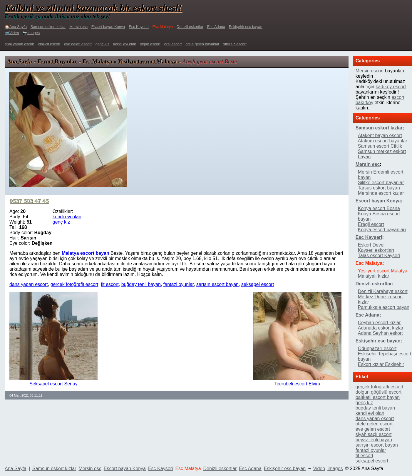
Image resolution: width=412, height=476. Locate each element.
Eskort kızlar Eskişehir (381, 364)
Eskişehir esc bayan (245, 26)
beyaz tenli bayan (374, 439)
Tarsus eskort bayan (379, 187)
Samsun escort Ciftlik (380, 146)
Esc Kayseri (139, 26)
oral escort (173, 44)
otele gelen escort (374, 423)
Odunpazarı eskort (377, 348)
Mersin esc (78, 26)
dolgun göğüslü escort (379, 392)
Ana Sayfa (19, 61)
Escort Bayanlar (57, 61)
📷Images (31, 33)
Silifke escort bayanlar (381, 182)
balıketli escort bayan (378, 397)
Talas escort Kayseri (379, 255)
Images (335, 468)
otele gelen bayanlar (202, 44)
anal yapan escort (19, 44)
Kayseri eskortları (376, 250)
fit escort (109, 284)
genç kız (103, 44)
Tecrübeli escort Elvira (297, 383)
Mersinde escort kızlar (381, 193)
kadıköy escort (391, 86)
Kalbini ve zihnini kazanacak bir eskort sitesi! (93, 7)
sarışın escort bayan (217, 284)
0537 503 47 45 (28, 201)
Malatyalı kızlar (373, 276)
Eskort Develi (372, 244)
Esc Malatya (98, 61)
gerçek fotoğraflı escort (74, 284)
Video (319, 468)
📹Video (12, 33)
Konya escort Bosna (379, 208)
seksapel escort (257, 284)
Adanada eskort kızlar (380, 327)
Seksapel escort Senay (53, 383)
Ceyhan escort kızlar (379, 322)
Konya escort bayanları (382, 229)
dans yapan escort (28, 284)
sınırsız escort (235, 44)
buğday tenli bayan (141, 284)
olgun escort (150, 44)
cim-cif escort (49, 44)
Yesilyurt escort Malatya (147, 61)
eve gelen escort (78, 44)
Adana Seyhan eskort (380, 333)
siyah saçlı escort (374, 434)
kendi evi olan (124, 44)
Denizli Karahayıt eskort (383, 291)
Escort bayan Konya (108, 26)
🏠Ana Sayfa (16, 26)
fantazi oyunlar (178, 284)
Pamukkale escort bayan (383, 307)
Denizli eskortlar (190, 26)
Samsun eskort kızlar (48, 26)
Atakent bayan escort (380, 135)
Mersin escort (370, 70)
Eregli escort (371, 224)
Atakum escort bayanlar (382, 140)
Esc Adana (216, 26)
